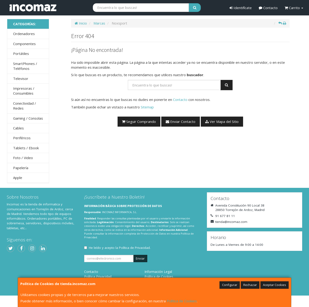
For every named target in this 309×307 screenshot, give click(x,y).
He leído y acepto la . (120, 248)
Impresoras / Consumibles (23, 91)
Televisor (20, 78)
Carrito (294, 7)
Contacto (268, 7)
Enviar (140, 258)
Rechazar (250, 285)
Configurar (229, 285)
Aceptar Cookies (274, 285)
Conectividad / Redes (24, 106)
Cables (18, 128)
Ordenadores (24, 33)
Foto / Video (23, 157)
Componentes (24, 43)
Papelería (20, 167)
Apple (17, 177)
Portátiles (21, 53)
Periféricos (22, 138)
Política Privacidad (97, 276)
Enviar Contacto (180, 121)
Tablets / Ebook (26, 148)
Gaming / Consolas (28, 118)
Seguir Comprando (139, 121)
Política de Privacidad (134, 248)
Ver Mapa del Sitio (222, 121)
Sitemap (147, 107)
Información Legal (158, 271)
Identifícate (241, 7)
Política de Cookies (182, 301)
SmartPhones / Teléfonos (25, 66)
